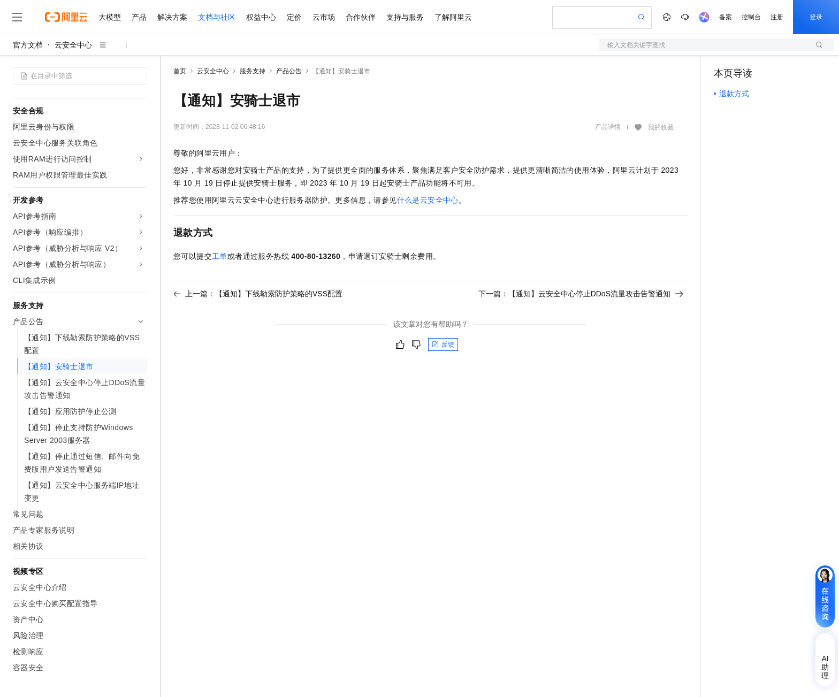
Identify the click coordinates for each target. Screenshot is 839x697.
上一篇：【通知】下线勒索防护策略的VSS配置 (257, 293)
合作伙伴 (361, 17)
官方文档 (28, 45)
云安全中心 (73, 45)
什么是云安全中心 (428, 200)
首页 (179, 71)
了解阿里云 (453, 17)
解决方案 (172, 17)
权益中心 (261, 17)
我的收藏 (661, 127)
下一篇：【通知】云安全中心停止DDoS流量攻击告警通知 (580, 293)
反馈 (443, 344)
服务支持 (252, 71)
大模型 (109, 17)
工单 (219, 256)
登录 (816, 17)
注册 (777, 17)
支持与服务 (405, 17)
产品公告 (289, 71)
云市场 (323, 17)
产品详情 (608, 127)
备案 (725, 17)
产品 (139, 17)
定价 (294, 17)
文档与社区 (216, 17)
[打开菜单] (17, 17)
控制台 (751, 17)
